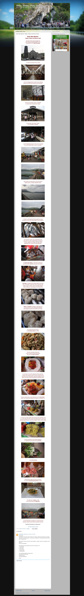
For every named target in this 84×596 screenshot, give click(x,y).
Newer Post (19, 590)
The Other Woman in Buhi (33, 526)
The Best (52, 28)
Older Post (47, 590)
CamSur (22, 28)
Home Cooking (46, 28)
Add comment (19, 560)
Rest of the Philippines (30, 28)
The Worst (58, 28)
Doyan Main (21, 534)
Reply (20, 558)
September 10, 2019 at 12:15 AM (29, 534)
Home (17, 28)
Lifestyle (64, 28)
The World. (39, 28)
